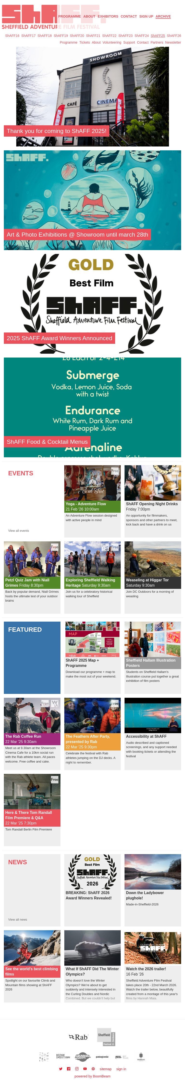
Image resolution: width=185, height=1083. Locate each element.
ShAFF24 (142, 36)
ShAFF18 (45, 36)
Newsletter (173, 42)
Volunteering (112, 42)
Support (129, 42)
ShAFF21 (93, 36)
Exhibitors (108, 16)
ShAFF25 (158, 36)
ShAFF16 (12, 36)
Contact (129, 16)
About (89, 16)
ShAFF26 (174, 36)
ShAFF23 (125, 36)
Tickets (84, 42)
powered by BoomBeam (92, 1076)
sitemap (106, 1069)
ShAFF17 (28, 36)
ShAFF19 (61, 36)
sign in (121, 1069)
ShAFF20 (77, 36)
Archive (163, 16)
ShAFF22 (109, 36)
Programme (68, 42)
